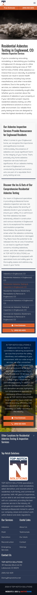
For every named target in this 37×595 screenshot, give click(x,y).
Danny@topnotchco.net (11, 578)
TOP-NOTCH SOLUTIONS (11, 562)
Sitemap (23, 547)
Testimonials (25, 532)
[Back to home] (3, 3)
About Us (23, 527)
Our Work (24, 537)
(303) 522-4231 (18, 330)
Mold (3, 532)
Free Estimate (18, 325)
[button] (35, 3)
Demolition (5, 537)
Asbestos (5, 527)
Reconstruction (7, 542)
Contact (23, 542)
